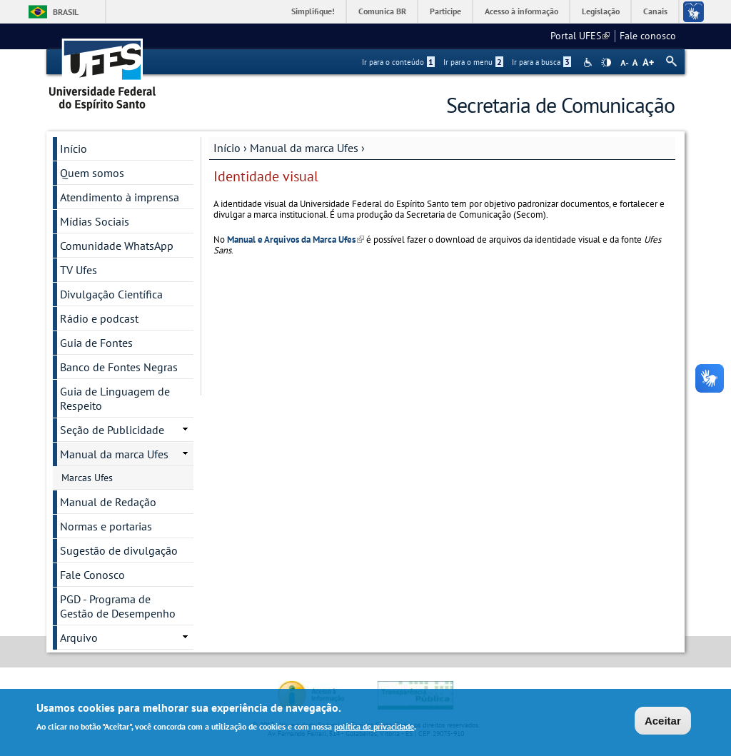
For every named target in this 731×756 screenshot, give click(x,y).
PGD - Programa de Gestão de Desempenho (118, 606)
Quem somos (92, 173)
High (606, 63)
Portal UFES (580, 35)
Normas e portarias (106, 526)
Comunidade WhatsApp (116, 245)
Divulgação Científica (111, 294)
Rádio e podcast (99, 318)
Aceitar (663, 721)
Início (227, 148)
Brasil (66, 11)
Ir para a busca (541, 62)
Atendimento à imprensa (119, 197)
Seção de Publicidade (112, 430)
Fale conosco (648, 35)
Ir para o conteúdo (398, 62)
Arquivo (79, 637)
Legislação (601, 11)
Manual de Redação (108, 502)
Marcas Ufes (87, 477)
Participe (445, 11)
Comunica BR (382, 11)
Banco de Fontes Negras (119, 367)
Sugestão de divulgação (119, 550)
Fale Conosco (92, 575)
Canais (655, 11)
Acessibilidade (589, 62)
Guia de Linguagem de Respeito (115, 398)
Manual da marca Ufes (304, 148)
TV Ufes (78, 270)
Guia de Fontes (96, 343)
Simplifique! (313, 11)
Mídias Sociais (94, 221)
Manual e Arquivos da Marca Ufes (295, 239)
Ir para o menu (473, 62)
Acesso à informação (521, 11)
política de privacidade (374, 727)
